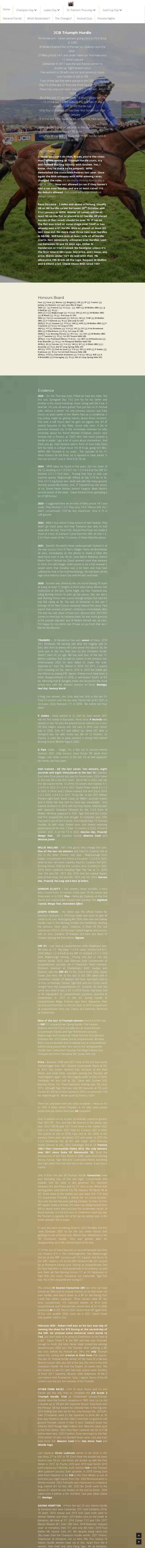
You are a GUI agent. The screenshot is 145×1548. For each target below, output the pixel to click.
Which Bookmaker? (38, 18)
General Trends (12, 18)
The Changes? (63, 18)
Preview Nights (106, 18)
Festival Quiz (84, 18)
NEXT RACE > (17, 1499)
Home (6, 9)
